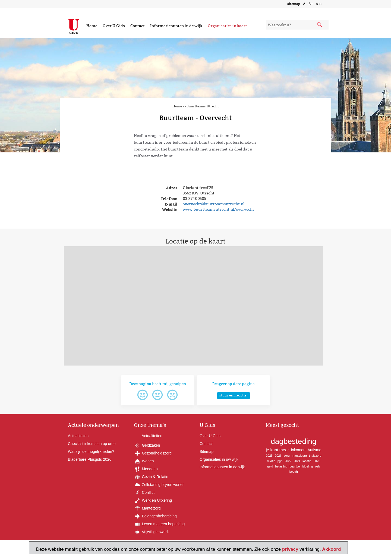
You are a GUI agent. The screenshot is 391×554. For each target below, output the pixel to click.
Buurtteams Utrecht (203, 106)
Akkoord (331, 549)
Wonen (144, 461)
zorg (287, 455)
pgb (280, 461)
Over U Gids (114, 25)
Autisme (314, 450)
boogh (293, 471)
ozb (317, 466)
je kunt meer (277, 449)
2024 (297, 461)
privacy (290, 549)
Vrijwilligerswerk (151, 532)
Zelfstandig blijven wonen (159, 484)
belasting (281, 466)
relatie (271, 461)
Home (91, 25)
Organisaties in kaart (227, 25)
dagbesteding (293, 441)
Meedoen (146, 469)
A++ (319, 4)
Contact (137, 25)
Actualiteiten (78, 436)
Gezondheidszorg (153, 453)
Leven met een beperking (159, 524)
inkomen (298, 450)
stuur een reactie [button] (232, 395)
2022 (288, 461)
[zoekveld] (297, 25)
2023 (316, 461)
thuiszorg (315, 455)
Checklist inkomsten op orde (92, 443)
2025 (269, 455)
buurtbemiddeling (301, 466)
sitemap (293, 4)
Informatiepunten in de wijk (176, 25)
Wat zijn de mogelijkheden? (91, 451)
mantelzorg (299, 455)
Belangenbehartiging (155, 516)
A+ (310, 4)
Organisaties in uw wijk (219, 459)
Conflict (144, 492)
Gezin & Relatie (151, 477)
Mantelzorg (147, 508)
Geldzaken (147, 445)
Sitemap (206, 451)
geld (270, 466)
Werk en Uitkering (153, 500)
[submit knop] (320, 25)
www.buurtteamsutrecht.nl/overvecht (218, 209)
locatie (306, 461)
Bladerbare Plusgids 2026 (89, 459)
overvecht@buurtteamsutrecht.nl (213, 203)
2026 (278, 455)
